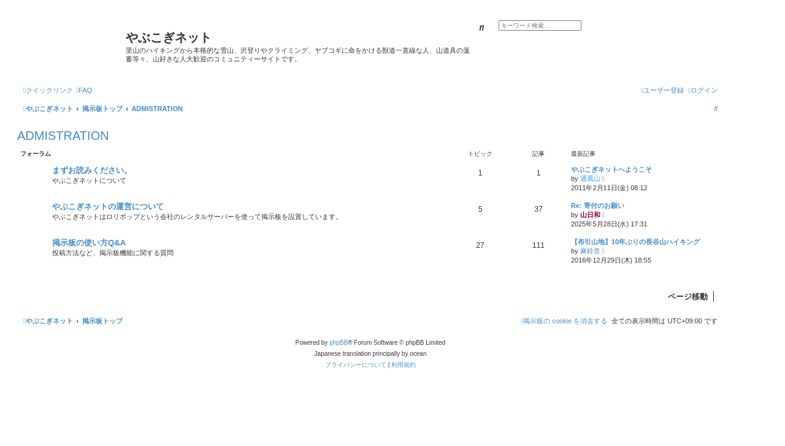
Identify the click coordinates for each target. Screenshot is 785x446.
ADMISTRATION (63, 135)
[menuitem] (84, 90)
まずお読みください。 (92, 170)
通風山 (590, 178)
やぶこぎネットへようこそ (611, 169)
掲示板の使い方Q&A (89, 242)
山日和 (590, 214)
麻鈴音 (590, 251)
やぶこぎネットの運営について (108, 206)
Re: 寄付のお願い (597, 205)
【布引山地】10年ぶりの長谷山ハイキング (635, 241)
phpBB (338, 342)
